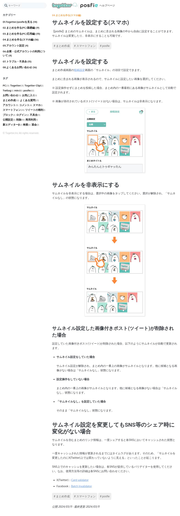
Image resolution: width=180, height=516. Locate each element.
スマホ (38, 105)
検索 (27, 124)
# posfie (105, 46)
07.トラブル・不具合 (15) (17, 61)
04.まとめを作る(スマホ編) (66, 15)
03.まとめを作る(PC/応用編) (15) (21, 33)
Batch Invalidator (81, 486)
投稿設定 (79, 70)
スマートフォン (13, 109)
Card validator (80, 480)
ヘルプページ (83, 5)
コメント (25, 105)
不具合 (35, 114)
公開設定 (9, 119)
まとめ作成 (11, 100)
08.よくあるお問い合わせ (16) (20, 67)
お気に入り (29, 95)
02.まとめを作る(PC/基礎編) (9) (21, 27)
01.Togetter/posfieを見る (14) (20, 21)
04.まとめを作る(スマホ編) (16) (21, 39)
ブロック (9, 114)
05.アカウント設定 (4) (15, 45)
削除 (20, 119)
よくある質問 (29, 100)
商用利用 (32, 119)
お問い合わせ (12, 95)
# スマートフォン (85, 46)
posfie (28, 90)
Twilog (8, 90)
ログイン (22, 114)
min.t (18, 90)
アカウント (10, 105)
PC (6, 85)
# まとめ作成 (62, 46)
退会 (35, 124)
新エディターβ (12, 124)
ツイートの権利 (35, 109)
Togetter (17, 85)
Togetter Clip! (34, 85)
